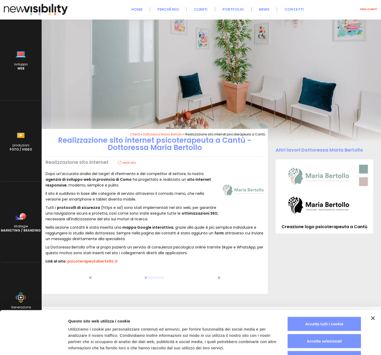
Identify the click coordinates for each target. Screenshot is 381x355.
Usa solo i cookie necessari (324, 321)
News (264, 9)
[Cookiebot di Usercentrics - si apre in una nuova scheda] (33, 345)
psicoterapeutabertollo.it (92, 261)
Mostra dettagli (274, 344)
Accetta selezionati (324, 304)
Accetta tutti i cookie (324, 286)
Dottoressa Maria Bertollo (162, 134)
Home (136, 9)
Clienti (200, 9)
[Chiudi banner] (373, 281)
